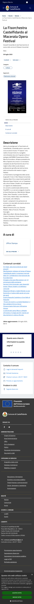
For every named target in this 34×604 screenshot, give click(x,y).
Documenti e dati (9, 453)
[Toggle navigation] (4, 8)
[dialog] (17, 588)
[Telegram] (9, 427)
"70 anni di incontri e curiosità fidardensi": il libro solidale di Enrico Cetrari (16, 303)
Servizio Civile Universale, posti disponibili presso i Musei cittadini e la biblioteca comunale (16, 286)
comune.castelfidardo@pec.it (13, 540)
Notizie (17, 16)
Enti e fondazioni (9, 444)
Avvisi (6, 505)
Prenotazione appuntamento (13, 550)
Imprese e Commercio (10, 465)
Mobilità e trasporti (10, 468)
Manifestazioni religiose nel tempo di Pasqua (17, 271)
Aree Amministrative (10, 438)
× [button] (32, 574)
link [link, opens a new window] (7, 589)
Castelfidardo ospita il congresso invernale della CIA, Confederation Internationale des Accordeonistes (16, 275)
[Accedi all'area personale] (27, 2)
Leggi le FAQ (8, 559)
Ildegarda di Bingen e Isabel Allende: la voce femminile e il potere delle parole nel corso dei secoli (16, 293)
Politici (6, 447)
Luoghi (6, 514)
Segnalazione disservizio (11, 553)
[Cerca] (30, 8)
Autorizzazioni (11, 488)
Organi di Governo (9, 435)
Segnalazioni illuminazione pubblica (15, 556)
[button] (17, 601)
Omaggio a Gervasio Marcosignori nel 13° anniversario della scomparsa (16, 281)
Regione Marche (8, 2)
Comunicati (7, 502)
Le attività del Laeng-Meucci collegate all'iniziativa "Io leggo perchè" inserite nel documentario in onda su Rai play (16, 312)
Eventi (6, 516)
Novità (10, 16)
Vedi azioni (17, 60)
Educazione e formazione (15, 477)
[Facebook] (4, 427)
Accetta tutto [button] (16, 593)
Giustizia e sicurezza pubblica (16, 480)
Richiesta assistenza (10, 562)
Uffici (5, 441)
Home (4, 16)
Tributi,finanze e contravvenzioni (17, 482)
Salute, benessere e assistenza (16, 485)
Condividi (7, 60)
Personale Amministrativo (12, 450)
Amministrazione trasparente (13, 571)
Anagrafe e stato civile (11, 462)
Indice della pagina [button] (11, 120)
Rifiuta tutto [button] (17, 597)
